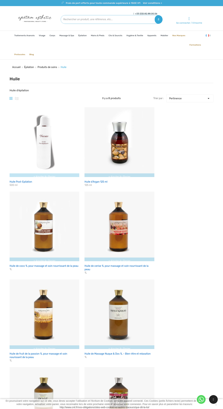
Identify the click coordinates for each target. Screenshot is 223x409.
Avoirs (151, 367)
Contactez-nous (123, 367)
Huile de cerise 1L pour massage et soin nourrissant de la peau (127, 145)
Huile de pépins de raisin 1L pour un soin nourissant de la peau (58, 201)
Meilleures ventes (90, 361)
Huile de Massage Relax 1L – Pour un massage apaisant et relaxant (24, 201)
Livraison (119, 348)
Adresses (153, 373)
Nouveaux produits (91, 355)
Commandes (155, 361)
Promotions (86, 348)
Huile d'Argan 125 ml (55, 141)
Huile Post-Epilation (21, 141)
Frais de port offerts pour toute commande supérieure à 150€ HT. (114, 3)
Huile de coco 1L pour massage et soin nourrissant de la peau (92, 145)
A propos (119, 361)
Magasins (119, 379)
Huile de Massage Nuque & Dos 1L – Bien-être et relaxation (198, 145)
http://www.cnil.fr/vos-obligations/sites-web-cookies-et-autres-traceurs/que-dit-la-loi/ (104, 407)
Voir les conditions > (86, 268)
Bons (151, 379)
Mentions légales (123, 355)
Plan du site (120, 373)
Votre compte (157, 341)
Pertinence (190, 98)
